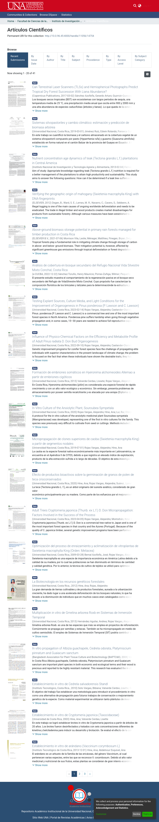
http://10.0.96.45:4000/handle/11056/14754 (69, 35)
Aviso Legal (92, 817)
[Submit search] (135, 6)
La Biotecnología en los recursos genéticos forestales (68, 582)
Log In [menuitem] (146, 5)
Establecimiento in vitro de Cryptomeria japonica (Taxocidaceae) (75, 715)
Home (10, 21)
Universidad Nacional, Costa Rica (86, 811)
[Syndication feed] (147, 74)
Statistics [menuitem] (66, 14)
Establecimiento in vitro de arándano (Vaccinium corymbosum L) (76, 746)
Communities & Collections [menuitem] (22, 14)
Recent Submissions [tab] (18, 58)
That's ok (147, 814)
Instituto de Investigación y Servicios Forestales (67, 21)
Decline (136, 814)
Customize (101, 814)
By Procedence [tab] (93, 58)
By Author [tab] (50, 58)
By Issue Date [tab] (34, 60)
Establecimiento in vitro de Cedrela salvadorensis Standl (70, 684)
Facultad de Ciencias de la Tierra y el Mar (32, 21)
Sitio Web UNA (40, 817)
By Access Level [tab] (122, 60)
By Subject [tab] (76, 58)
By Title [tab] (63, 58)
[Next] (90, 774)
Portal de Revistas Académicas (67, 817)
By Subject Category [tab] (141, 58)
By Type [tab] (108, 58)
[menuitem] (140, 6)
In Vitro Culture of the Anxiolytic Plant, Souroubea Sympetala (73, 408)
